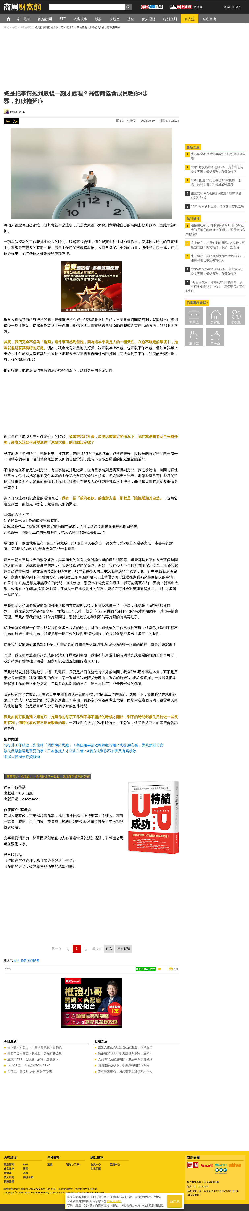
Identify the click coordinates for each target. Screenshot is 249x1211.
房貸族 (215, 322)
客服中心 (115, 1164)
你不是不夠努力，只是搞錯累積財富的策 (34, 1047)
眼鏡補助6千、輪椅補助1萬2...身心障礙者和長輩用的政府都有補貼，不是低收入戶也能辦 (215, 230)
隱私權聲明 (114, 1201)
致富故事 (9, 1168)
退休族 (194, 343)
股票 (25, 1168)
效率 (16, 960)
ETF (25, 1164)
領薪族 (194, 322)
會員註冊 (229, 7)
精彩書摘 (9, 1181)
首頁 (12, 18)
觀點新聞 (9, 1164)
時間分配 (33, 960)
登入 (238, 7)
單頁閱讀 (123, 948)
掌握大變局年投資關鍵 (22, 757)
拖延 (24, 960)
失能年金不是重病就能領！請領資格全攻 (34, 1053)
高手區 (215, 343)
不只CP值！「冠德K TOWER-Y (28, 1065)
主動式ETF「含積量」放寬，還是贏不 (32, 1059)
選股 (49, 1164)
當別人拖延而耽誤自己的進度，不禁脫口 (125, 1047)
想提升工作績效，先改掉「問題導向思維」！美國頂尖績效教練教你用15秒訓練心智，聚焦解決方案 (84, 745)
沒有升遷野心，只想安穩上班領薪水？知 (125, 1071)
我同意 (175, 1201)
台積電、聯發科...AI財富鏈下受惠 (29, 1071)
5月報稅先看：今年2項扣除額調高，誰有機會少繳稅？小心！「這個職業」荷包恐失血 (215, 286)
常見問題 (95, 1168)
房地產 (8, 1173)
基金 (25, 1173)
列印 (176, 968)
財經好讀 (16, 112)
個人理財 (9, 1177)
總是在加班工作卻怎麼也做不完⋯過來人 (125, 1053)
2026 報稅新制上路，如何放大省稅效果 (217, 206)
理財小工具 (72, 1164)
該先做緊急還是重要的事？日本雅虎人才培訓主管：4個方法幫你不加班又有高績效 (70, 751)
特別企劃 (28, 1177)
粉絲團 (198, 7)
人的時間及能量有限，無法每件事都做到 (125, 1059)
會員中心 (95, 1164)
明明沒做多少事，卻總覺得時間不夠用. (124, 1065)
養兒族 (236, 322)
